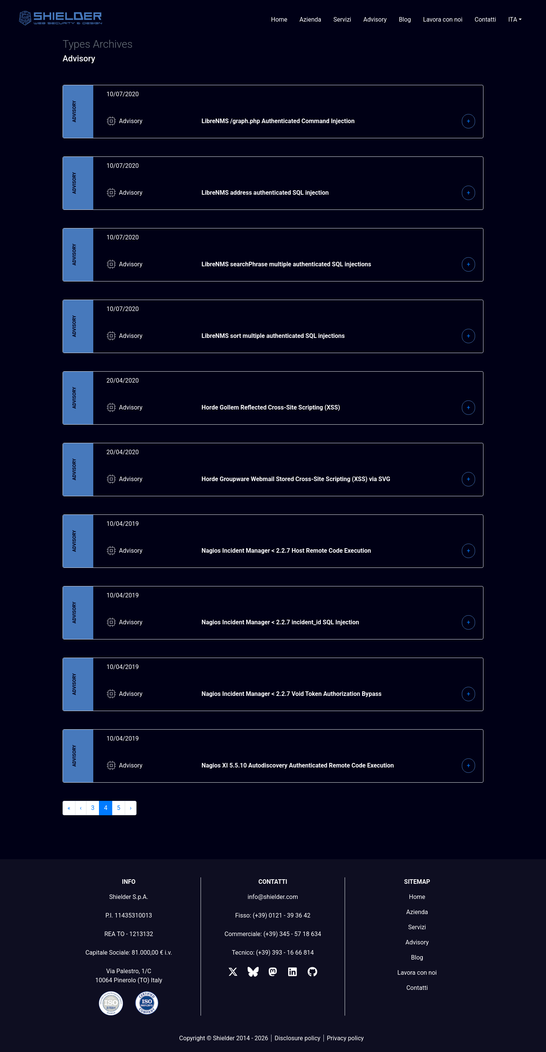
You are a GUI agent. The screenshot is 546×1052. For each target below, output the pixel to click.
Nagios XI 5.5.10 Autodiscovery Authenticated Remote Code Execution (298, 765)
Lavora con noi (443, 19)
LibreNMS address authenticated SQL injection (265, 192)
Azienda (310, 19)
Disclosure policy (297, 1038)
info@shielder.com (273, 896)
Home (279, 19)
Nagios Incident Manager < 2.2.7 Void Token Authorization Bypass (292, 693)
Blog (405, 19)
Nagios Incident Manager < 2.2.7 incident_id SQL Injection (280, 622)
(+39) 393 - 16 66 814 (285, 952)
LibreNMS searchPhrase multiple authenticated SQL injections (286, 264)
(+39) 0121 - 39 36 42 (281, 915)
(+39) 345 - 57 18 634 (292, 934)
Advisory (375, 19)
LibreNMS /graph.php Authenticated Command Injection (278, 121)
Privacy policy (345, 1038)
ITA (512, 19)
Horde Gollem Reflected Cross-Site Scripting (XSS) (271, 407)
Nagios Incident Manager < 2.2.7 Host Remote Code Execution (286, 550)
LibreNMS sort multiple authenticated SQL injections (273, 335)
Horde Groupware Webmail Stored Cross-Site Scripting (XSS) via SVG (296, 479)
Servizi (342, 19)
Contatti (485, 19)
